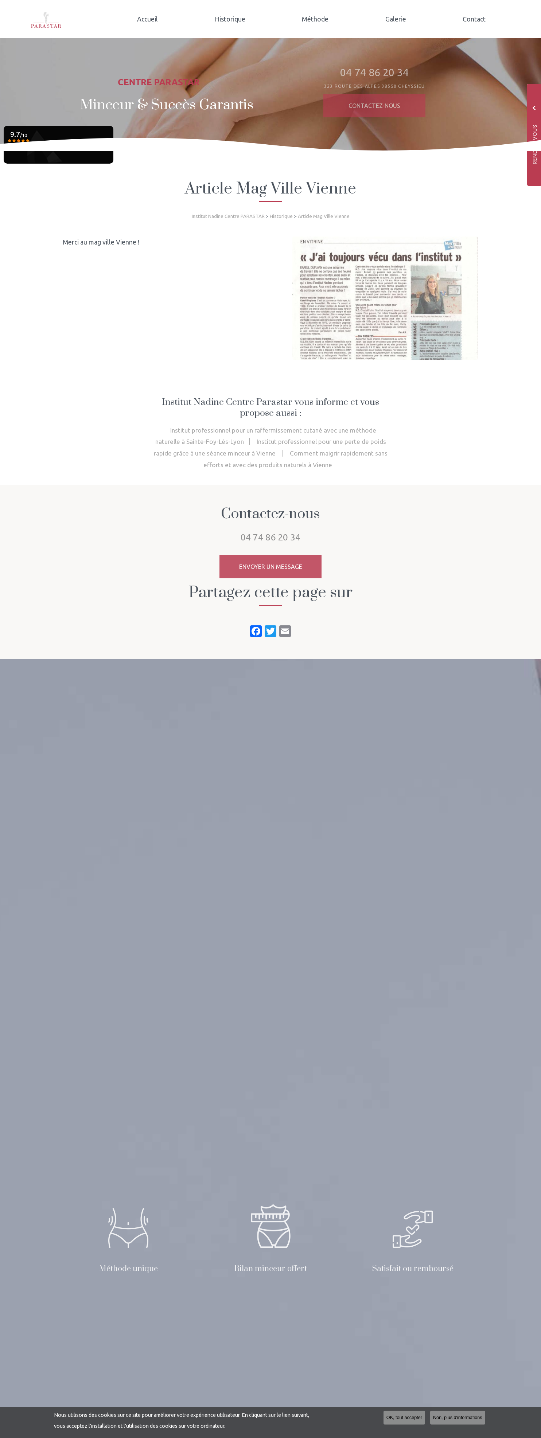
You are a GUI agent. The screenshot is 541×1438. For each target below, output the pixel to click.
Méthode (329, 19)
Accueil (172, 19)
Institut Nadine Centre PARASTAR (228, 216)
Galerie (404, 19)
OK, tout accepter (404, 1417)
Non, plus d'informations (457, 1417)
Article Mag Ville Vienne (324, 216)
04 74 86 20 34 (270, 537)
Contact (477, 19)
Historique (249, 19)
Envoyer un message (270, 566)
